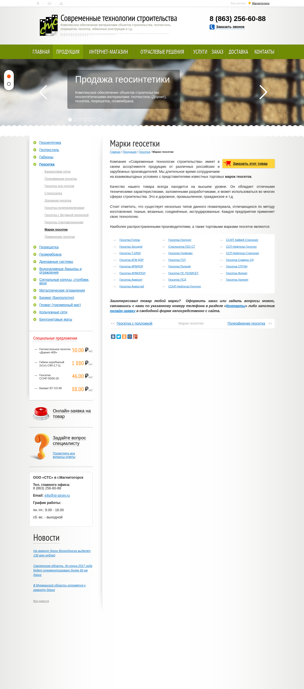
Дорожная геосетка (58, 200)
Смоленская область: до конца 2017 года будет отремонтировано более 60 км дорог (62, 570)
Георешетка (49, 247)
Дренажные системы (56, 261)
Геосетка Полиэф (179, 266)
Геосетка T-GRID (130, 253)
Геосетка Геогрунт (179, 239)
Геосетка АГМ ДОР (131, 259)
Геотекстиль (49, 150)
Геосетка (144, 151)
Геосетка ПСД (177, 279)
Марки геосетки (56, 229)
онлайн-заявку (122, 311)
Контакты (49, 3)
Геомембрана (50, 254)
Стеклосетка (53, 193)
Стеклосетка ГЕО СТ (181, 246)
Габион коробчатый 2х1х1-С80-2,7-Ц (51, 364)
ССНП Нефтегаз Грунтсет (184, 286)
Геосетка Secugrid (130, 246)
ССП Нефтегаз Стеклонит (242, 253)
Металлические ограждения (62, 290)
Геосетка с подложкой (134, 323)
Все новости (41, 600)
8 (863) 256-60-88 (238, 19)
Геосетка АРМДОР (131, 266)
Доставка (238, 51)
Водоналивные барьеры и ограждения (60, 270)
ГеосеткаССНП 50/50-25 (49, 377)
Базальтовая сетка (58, 171)
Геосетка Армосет (130, 279)
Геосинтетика (50, 142)
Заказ (217, 51)
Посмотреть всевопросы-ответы (64, 455)
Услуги (200, 51)
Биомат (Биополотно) (56, 297)
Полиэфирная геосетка (246, 323)
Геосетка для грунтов (59, 186)
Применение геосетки (60, 237)
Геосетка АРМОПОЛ (132, 273)
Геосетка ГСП (177, 259)
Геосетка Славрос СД (239, 259)
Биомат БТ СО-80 (50, 388)
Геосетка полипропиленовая (64, 208)
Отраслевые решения (162, 51)
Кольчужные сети (53, 312)
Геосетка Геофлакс (180, 253)
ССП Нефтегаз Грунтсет (241, 246)
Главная (38, 3)
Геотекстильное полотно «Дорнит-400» (55, 351)
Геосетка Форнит (236, 273)
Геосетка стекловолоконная (64, 222)
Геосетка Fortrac (129, 239)
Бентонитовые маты (55, 319)
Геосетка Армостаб (131, 286)
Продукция (68, 51)
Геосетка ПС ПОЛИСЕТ (183, 273)
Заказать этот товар (250, 164)
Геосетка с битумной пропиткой (67, 215)
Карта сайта (61, 3)
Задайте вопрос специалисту (69, 440)
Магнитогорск (260, 3)
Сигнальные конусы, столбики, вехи (64, 281)
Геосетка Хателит (237, 279)
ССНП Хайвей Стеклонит (242, 239)
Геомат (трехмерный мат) (60, 305)
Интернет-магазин (108, 51)
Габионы (46, 157)
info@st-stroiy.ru (57, 495)
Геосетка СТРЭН (236, 266)
